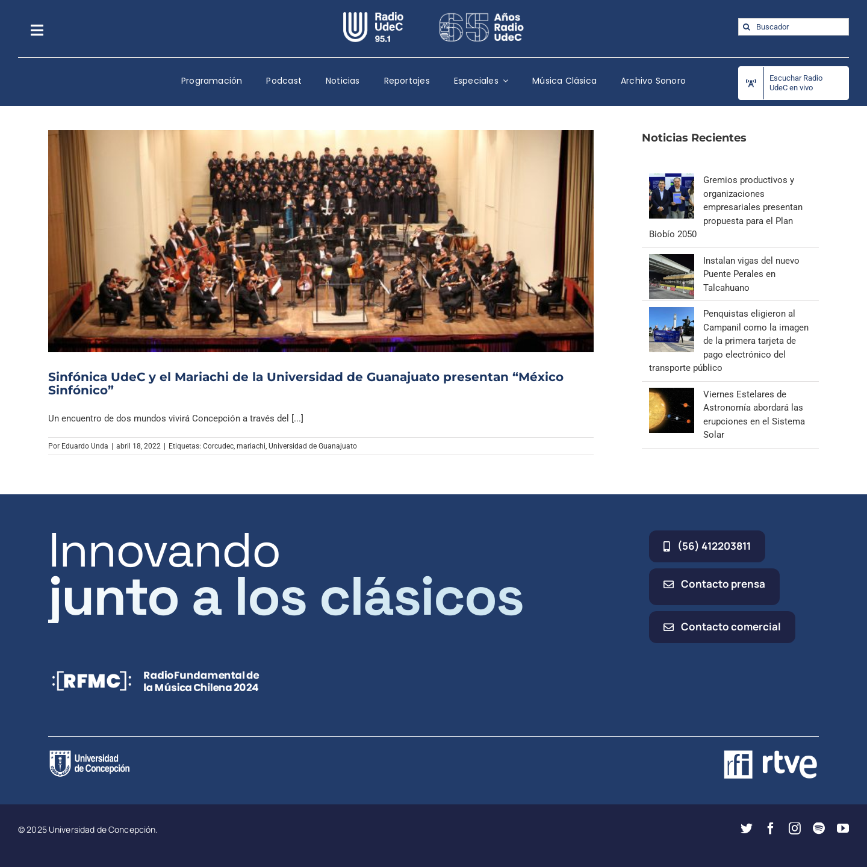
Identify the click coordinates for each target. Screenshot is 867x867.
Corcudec (218, 446)
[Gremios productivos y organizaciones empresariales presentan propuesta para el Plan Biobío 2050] (671, 180)
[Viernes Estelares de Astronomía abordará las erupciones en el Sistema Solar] (671, 394)
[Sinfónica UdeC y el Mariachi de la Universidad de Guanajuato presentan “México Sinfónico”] (321, 241)
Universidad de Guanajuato (313, 446)
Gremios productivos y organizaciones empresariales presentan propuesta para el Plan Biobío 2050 (726, 207)
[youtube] (843, 828)
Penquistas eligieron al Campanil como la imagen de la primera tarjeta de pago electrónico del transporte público (729, 340)
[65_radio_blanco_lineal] (482, 16)
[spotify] (819, 828)
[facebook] (771, 828)
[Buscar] (747, 27)
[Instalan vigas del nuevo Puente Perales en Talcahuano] (671, 260)
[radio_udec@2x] (373, 16)
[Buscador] (793, 27)
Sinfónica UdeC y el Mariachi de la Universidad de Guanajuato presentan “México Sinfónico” (306, 383)
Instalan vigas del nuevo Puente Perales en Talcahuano (751, 274)
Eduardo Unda (84, 446)
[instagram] (795, 828)
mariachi (251, 446)
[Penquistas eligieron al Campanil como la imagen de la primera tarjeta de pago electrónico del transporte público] (671, 313)
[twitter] (747, 828)
